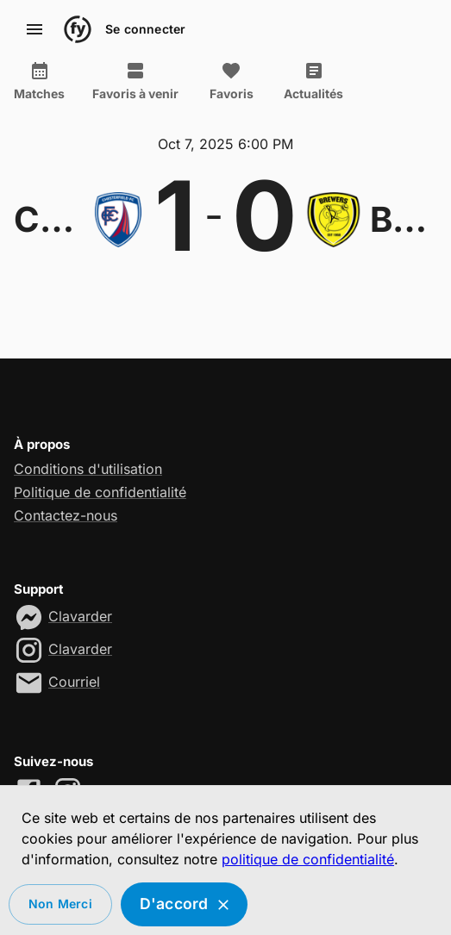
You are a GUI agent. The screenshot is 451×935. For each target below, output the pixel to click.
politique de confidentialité (308, 859)
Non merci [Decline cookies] (60, 904)
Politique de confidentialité (100, 492)
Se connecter (145, 29)
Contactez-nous (65, 515)
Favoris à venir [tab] (135, 81)
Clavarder (80, 616)
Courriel (74, 681)
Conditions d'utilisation (88, 468)
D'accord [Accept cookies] (184, 904)
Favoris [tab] (231, 81)
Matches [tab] (39, 81)
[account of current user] (34, 29)
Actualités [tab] (313, 81)
